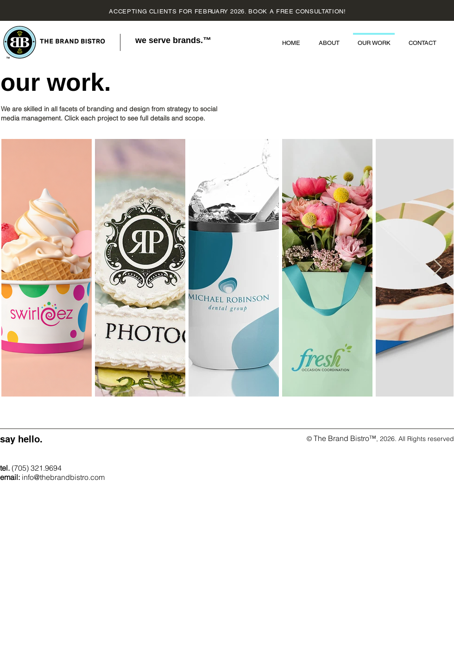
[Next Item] (437, 267)
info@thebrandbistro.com (63, 477)
